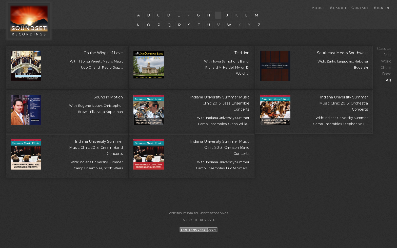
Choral (386, 67)
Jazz (387, 55)
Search (338, 7)
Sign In (381, 7)
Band (386, 74)
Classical (384, 48)
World (386, 61)
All (388, 80)
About (318, 7)
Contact (360, 7)
